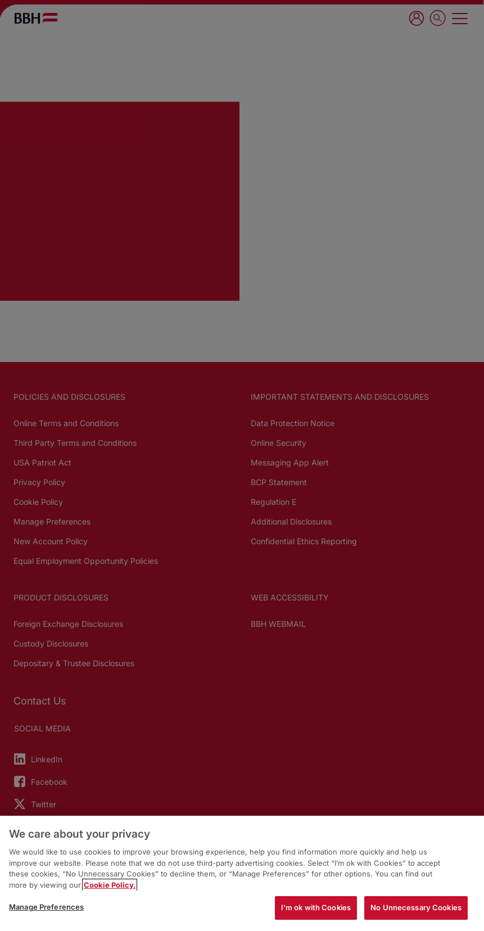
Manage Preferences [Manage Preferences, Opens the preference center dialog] (46, 906)
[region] (242, 873)
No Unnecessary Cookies (416, 907)
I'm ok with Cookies (316, 907)
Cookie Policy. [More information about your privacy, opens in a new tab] (109, 884)
